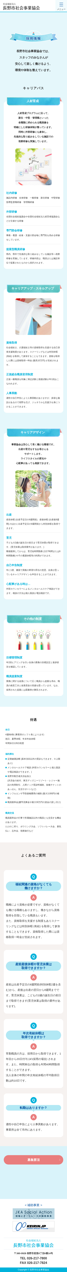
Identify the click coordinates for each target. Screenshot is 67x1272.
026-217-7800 (37, 1258)
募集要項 (34, 1159)
